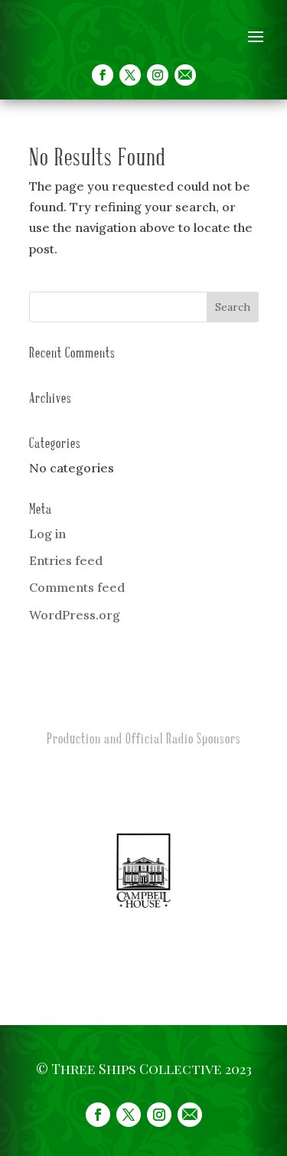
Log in (47, 533)
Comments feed (77, 587)
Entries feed (66, 560)
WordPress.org (74, 614)
